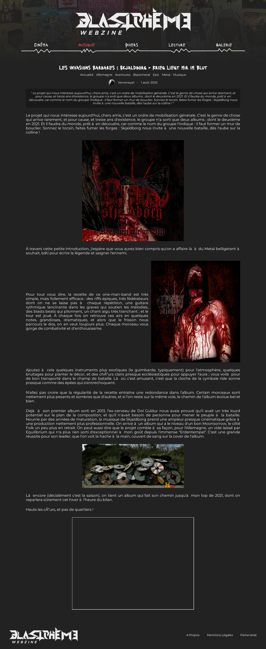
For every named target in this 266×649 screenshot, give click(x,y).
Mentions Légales (220, 635)
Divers (131, 44)
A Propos (193, 635)
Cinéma (41, 44)
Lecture (177, 44)
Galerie (224, 44)
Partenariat (248, 635)
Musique (87, 44)
